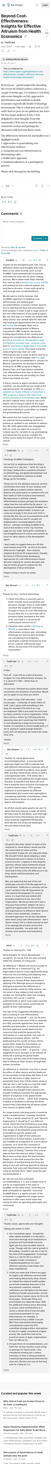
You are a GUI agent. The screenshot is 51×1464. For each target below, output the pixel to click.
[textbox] (25, 227)
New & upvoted (18, 247)
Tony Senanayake (11, 1441)
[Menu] (3, 5)
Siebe (5, 1416)
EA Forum (15, 5)
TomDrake (9, 42)
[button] (4, 202)
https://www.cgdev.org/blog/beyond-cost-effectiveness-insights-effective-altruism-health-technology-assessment (23, 74)
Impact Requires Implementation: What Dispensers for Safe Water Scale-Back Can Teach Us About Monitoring (24, 1438)
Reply (5, 448)
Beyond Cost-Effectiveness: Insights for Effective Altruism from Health (21, 26)
